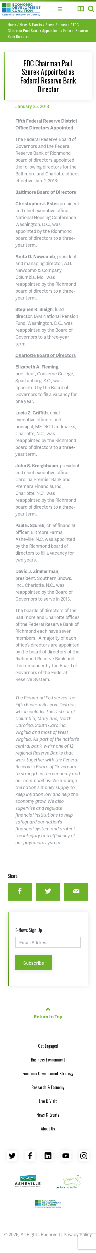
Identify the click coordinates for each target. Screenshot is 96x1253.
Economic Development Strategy (48, 1073)
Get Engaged (48, 1046)
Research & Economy (47, 1087)
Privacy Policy (77, 1234)
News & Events (31, 24)
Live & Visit (48, 1101)
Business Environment (48, 1060)
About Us (48, 1129)
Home (12, 24)
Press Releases (57, 24)
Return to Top (48, 1012)
